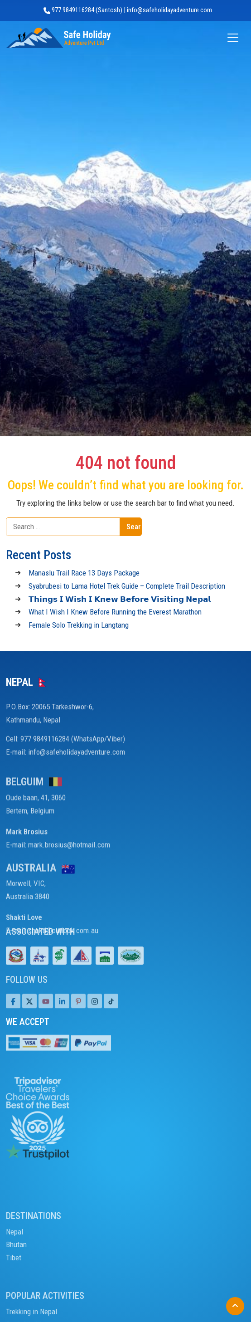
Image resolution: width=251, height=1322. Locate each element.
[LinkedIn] (62, 1009)
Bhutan (16, 1263)
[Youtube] (46, 1009)
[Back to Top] (235, 1306)
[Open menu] (233, 38)
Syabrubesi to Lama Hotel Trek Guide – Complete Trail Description (127, 585)
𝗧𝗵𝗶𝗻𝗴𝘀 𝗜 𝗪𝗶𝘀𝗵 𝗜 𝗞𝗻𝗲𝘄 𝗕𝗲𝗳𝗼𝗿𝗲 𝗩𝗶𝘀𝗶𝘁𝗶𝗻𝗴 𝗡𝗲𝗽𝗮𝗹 (120, 599)
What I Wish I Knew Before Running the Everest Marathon (115, 611)
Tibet (13, 1277)
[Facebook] (13, 1009)
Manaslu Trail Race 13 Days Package (84, 572)
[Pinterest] (78, 1009)
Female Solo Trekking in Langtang (79, 624)
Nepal (14, 1250)
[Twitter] (29, 1009)
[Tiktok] (94, 1009)
